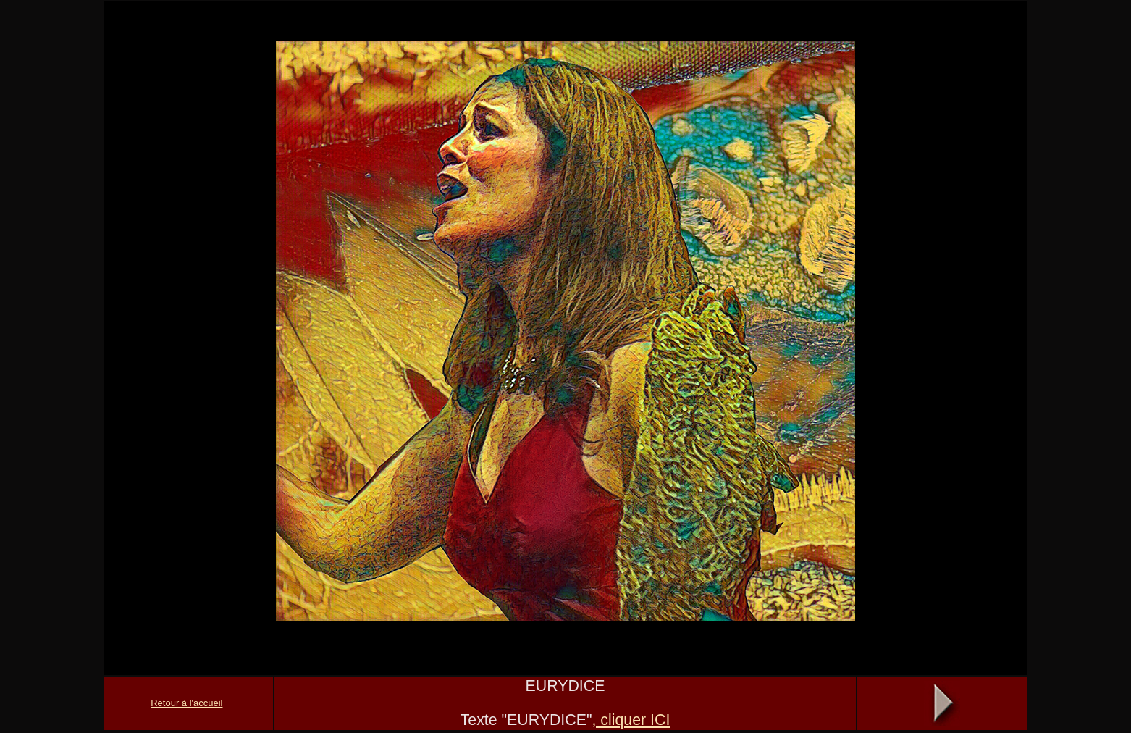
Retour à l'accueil (186, 703)
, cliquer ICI (631, 720)
